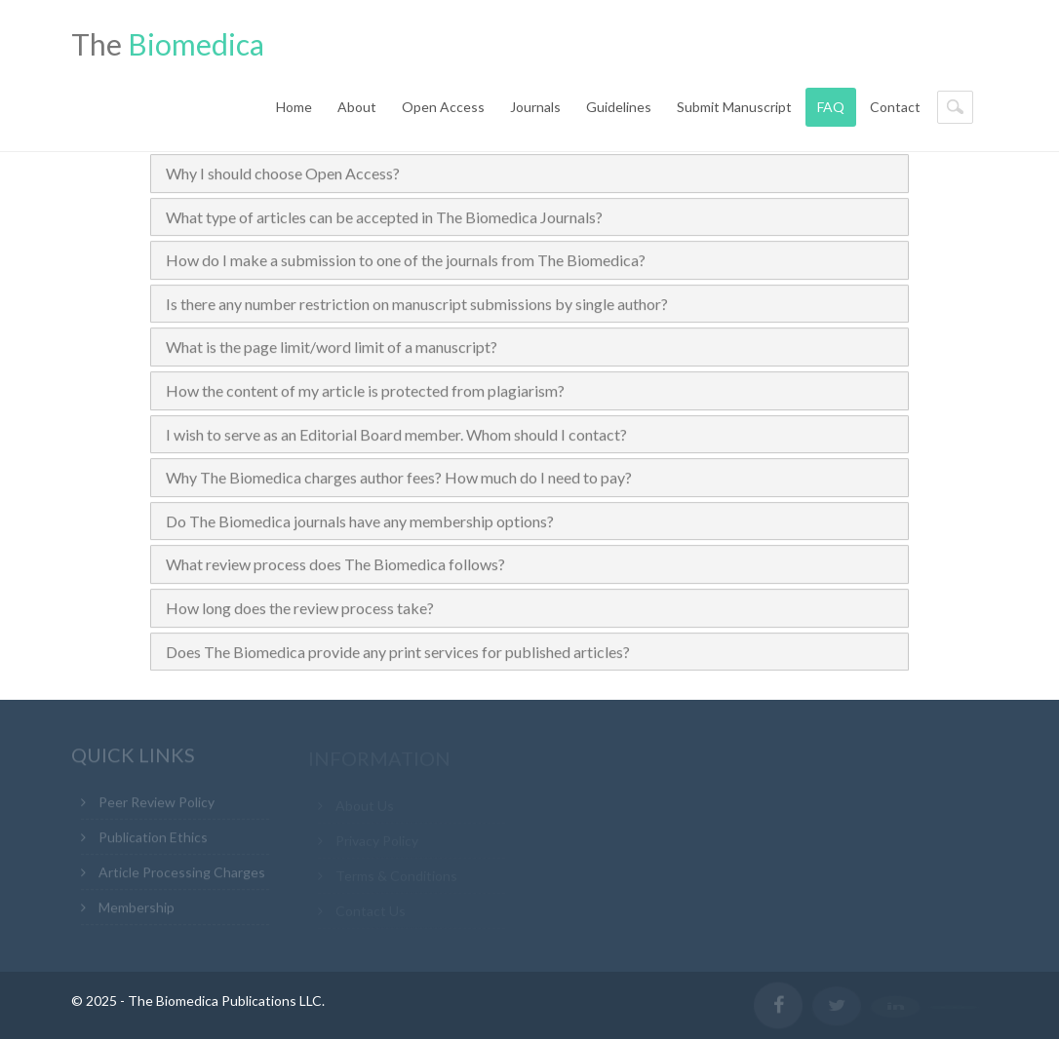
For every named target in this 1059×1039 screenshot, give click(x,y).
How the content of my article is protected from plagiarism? (365, 391)
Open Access (443, 106)
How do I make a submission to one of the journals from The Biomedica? (406, 260)
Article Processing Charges (181, 874)
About (356, 106)
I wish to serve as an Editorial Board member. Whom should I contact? (396, 434)
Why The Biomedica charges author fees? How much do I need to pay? (399, 478)
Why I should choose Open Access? (283, 174)
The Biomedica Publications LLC (225, 1000)
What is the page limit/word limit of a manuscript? (331, 347)
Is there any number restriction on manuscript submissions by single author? (417, 304)
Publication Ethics (153, 839)
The (167, 43)
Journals (535, 106)
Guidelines (618, 106)
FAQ (830, 106)
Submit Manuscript (734, 106)
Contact (895, 106)
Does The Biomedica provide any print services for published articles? (398, 651)
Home (294, 106)
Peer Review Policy (156, 804)
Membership (136, 910)
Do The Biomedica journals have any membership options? (360, 522)
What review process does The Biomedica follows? (335, 565)
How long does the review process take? (300, 608)
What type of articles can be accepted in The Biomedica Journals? (384, 217)
